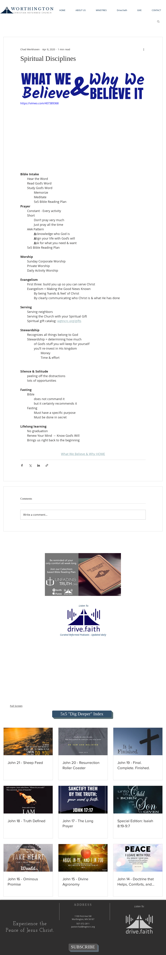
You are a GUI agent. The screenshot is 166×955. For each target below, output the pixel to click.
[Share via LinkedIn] (38, 465)
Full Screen (16, 706)
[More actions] (144, 49)
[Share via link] (46, 465)
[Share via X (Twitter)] (30, 465)
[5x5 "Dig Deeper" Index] (82, 714)
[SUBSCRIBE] (83, 947)
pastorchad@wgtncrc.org (83, 926)
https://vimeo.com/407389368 (39, 103)
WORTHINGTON (32, 9)
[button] (80, 10)
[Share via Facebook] (22, 465)
